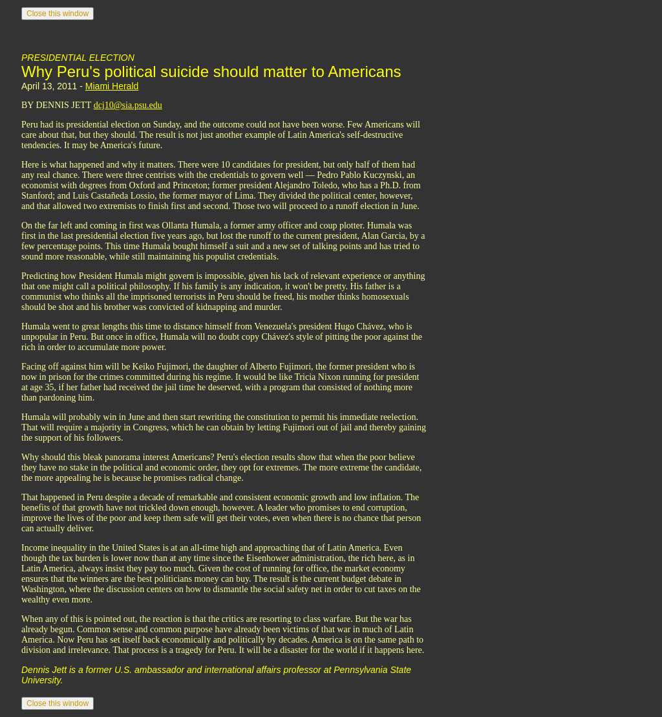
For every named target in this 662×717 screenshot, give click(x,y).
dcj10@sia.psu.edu (128, 105)
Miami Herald (111, 86)
